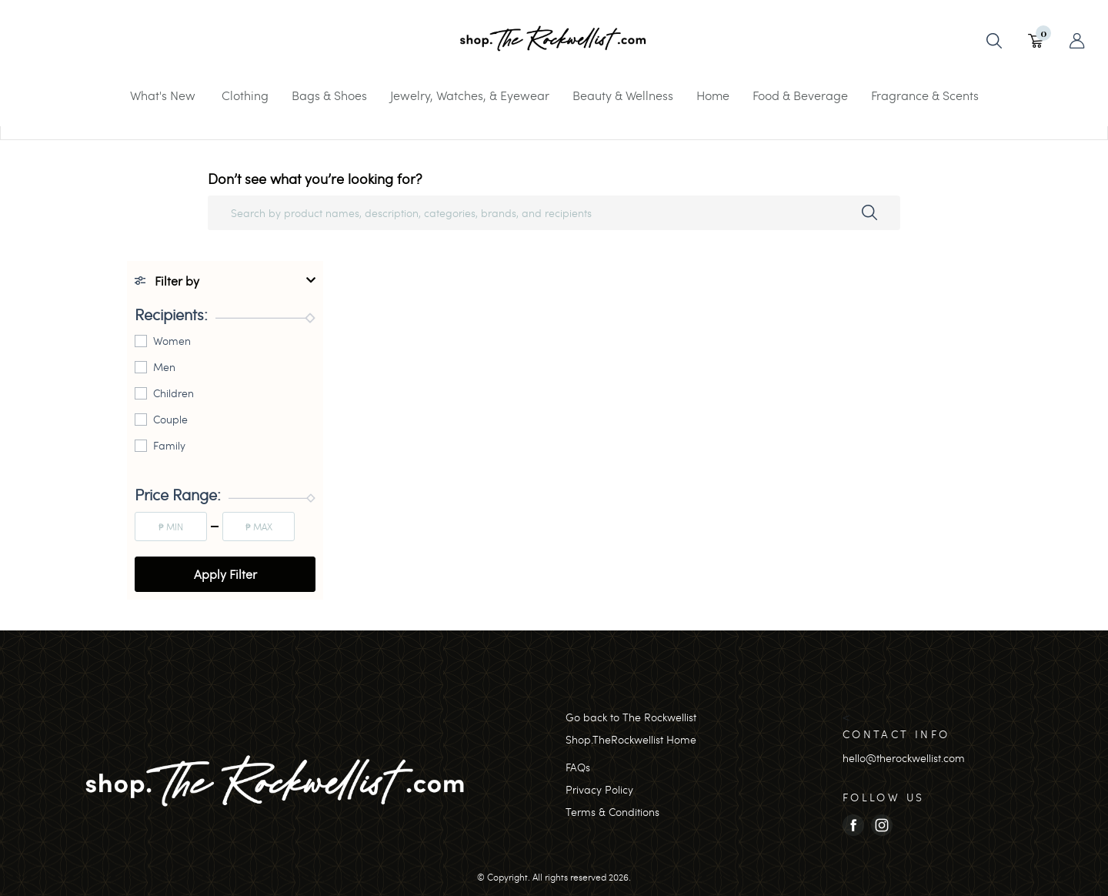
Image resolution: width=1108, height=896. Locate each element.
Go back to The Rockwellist (631, 717)
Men (164, 366)
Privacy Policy (599, 789)
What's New (162, 95)
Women (172, 340)
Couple (170, 419)
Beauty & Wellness (622, 95)
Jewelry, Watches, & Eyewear (469, 95)
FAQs (578, 767)
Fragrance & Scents (925, 95)
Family (169, 445)
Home (712, 95)
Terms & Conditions (612, 811)
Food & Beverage (800, 95)
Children (173, 393)
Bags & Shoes (329, 95)
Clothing (245, 95)
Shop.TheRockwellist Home (631, 739)
